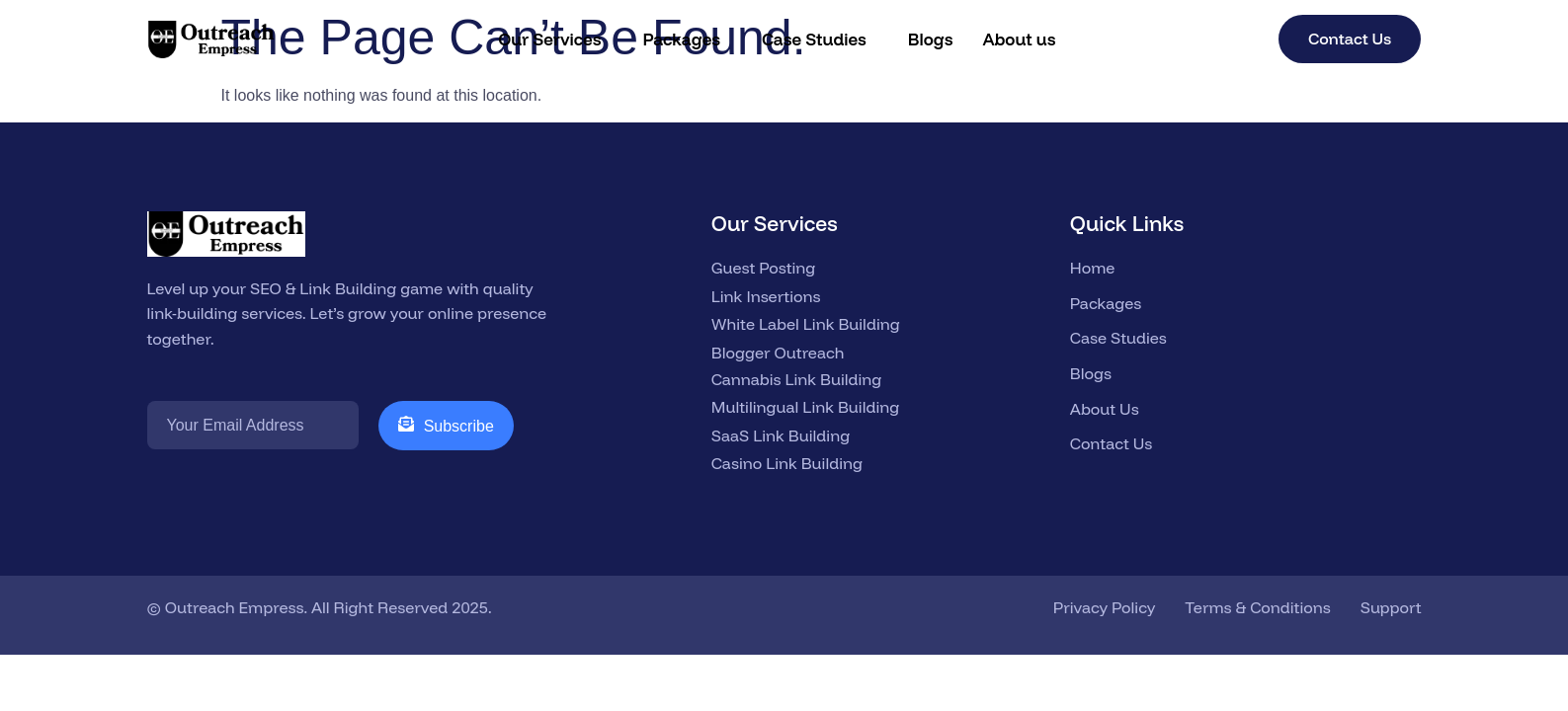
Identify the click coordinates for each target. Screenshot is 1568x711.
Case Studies (814, 39)
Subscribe (446, 425)
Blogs (930, 39)
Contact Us (1349, 38)
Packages (681, 39)
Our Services (549, 39)
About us (1018, 39)
